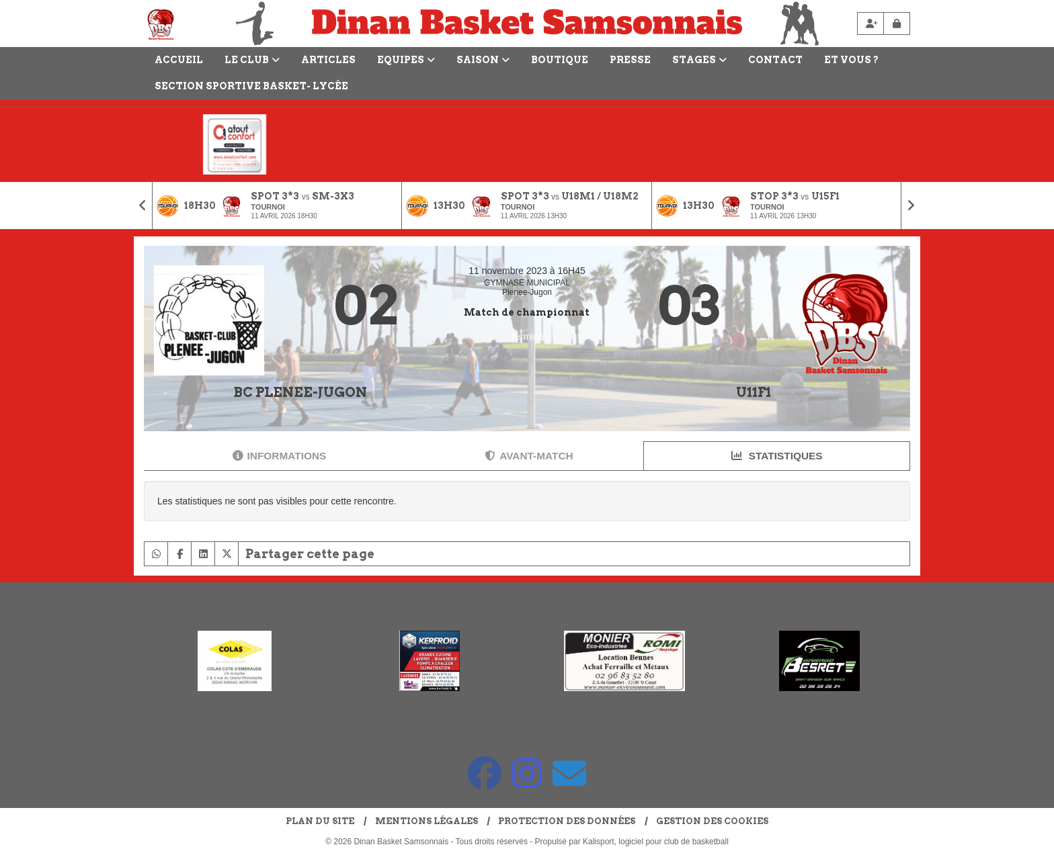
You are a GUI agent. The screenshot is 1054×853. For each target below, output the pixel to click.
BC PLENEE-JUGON (300, 392)
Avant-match (529, 455)
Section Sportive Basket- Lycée (251, 86)
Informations (280, 455)
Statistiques (777, 455)
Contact (775, 59)
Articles (328, 59)
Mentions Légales (426, 821)
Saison (483, 59)
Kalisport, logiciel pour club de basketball (656, 841)
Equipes (406, 59)
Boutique (559, 59)
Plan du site (320, 821)
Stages (699, 59)
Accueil (179, 59)
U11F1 (753, 392)
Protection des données (566, 821)
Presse (630, 59)
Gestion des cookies (712, 821)
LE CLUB (252, 59)
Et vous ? (851, 59)
